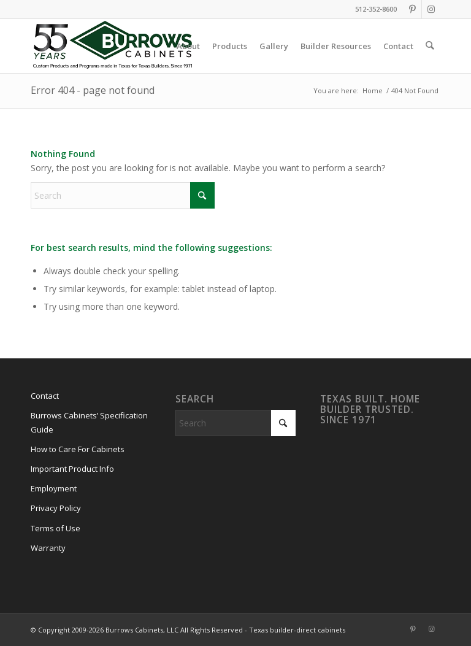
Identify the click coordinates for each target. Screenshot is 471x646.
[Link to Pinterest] (412, 9)
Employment (54, 488)
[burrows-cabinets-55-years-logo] (112, 46)
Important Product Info (72, 468)
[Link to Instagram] (431, 9)
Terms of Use (55, 528)
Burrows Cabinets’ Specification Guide (89, 422)
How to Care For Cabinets (77, 449)
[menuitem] (189, 46)
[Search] (430, 46)
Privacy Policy (56, 507)
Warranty (48, 547)
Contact (45, 395)
